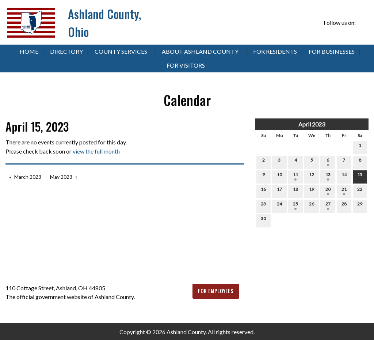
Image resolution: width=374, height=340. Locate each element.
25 (295, 205)
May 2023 (61, 177)
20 (328, 190)
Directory (66, 51)
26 (311, 205)
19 (311, 190)
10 (279, 176)
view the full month (96, 151)
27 (328, 205)
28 (344, 205)
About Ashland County (200, 51)
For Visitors (186, 65)
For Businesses (332, 51)
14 (344, 176)
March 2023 (27, 177)
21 (344, 190)
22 (359, 190)
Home (29, 51)
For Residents (275, 51)
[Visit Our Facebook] (363, 23)
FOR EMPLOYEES (215, 291)
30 (263, 220)
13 (328, 176)
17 (279, 190)
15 (359, 176)
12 (311, 176)
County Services (121, 51)
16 (263, 190)
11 (295, 176)
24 (279, 205)
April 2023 (311, 124)
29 (359, 205)
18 (295, 190)
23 (263, 205)
